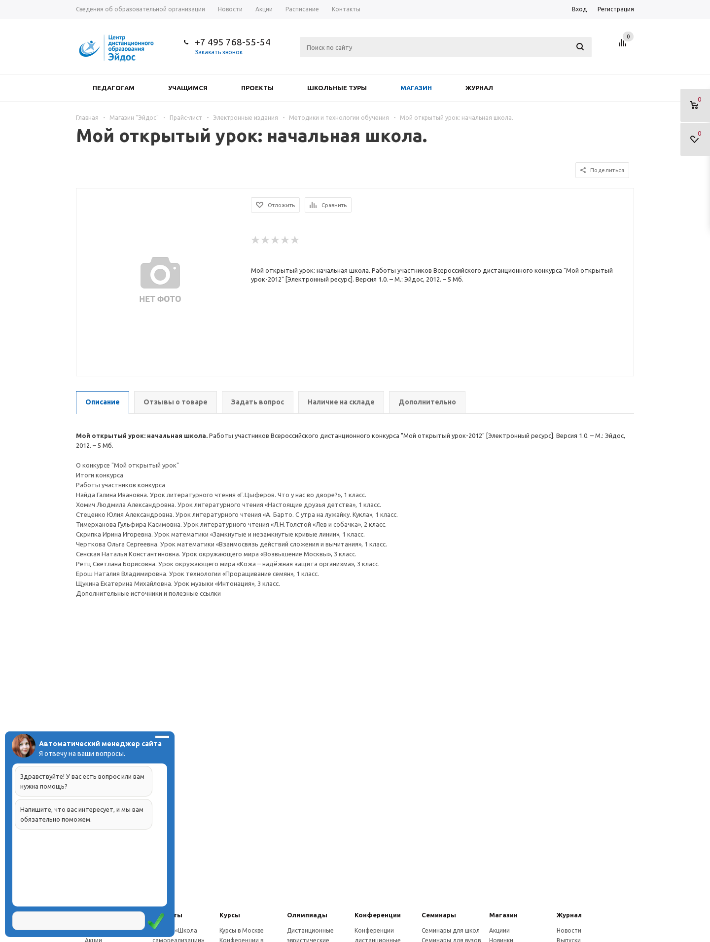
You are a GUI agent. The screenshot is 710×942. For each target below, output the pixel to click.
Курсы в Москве (241, 930)
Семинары (439, 914)
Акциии (499, 930)
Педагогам (114, 87)
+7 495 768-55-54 (233, 41)
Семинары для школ (451, 930)
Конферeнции (378, 914)
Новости (569, 930)
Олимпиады (307, 914)
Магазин (416, 87)
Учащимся (188, 87)
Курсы (229, 914)
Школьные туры (337, 87)
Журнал (479, 87)
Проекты (257, 87)
